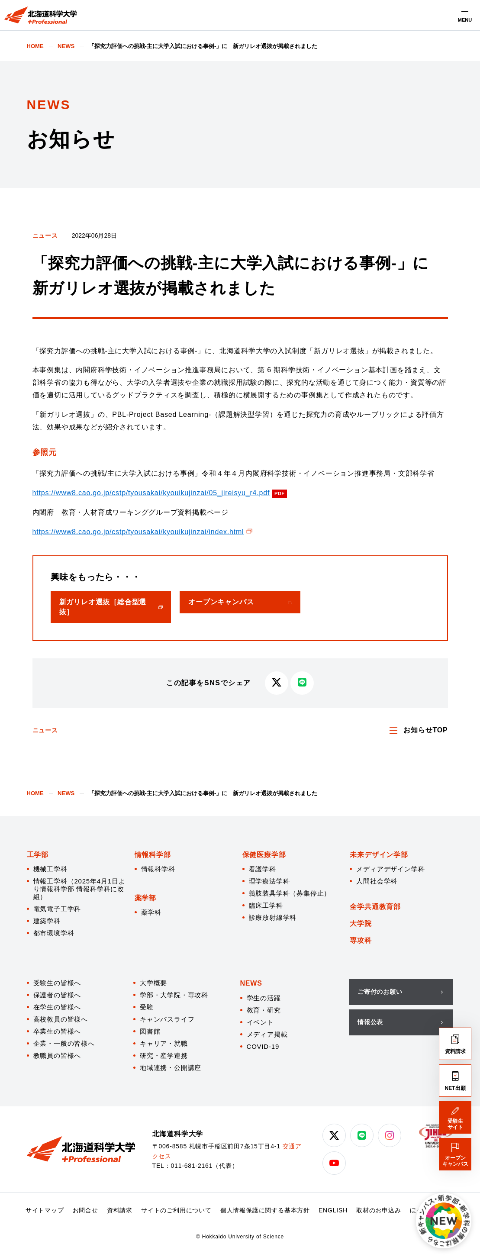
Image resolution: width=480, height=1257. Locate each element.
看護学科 (262, 869)
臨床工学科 (266, 905)
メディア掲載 (267, 1034)
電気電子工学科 (57, 908)
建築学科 (47, 921)
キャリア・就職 (164, 1043)
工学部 (37, 854)
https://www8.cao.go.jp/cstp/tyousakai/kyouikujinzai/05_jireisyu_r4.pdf (151, 492)
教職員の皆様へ (57, 1055)
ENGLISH (333, 1210)
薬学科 (151, 912)
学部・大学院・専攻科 (174, 995)
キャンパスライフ (167, 1019)
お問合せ (85, 1210)
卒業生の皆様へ (57, 1031)
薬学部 (145, 898)
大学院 (360, 923)
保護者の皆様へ (57, 995)
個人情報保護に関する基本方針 (265, 1210)
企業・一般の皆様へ (64, 1043)
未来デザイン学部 (379, 854)
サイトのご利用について (176, 1210)
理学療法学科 (269, 881)
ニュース (45, 235)
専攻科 (360, 940)
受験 (147, 1007)
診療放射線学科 (273, 917)
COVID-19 (263, 1046)
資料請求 (119, 1210)
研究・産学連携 (164, 1055)
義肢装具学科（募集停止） (290, 893)
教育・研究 (264, 1010)
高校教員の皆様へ (60, 1019)
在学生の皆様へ (57, 1007)
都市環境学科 (53, 933)
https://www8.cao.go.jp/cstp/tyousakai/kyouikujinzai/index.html (138, 531)
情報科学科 (158, 869)
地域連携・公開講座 (170, 1067)
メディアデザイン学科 (390, 869)
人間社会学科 (376, 881)
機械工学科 (50, 869)
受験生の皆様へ (57, 982)
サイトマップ (45, 1210)
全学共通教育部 (375, 906)
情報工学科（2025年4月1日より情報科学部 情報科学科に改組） (79, 888)
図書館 (150, 1031)
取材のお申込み (378, 1210)
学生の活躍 (264, 998)
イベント (260, 1022)
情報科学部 (153, 854)
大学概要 (153, 982)
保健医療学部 (264, 854)
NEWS (251, 983)
